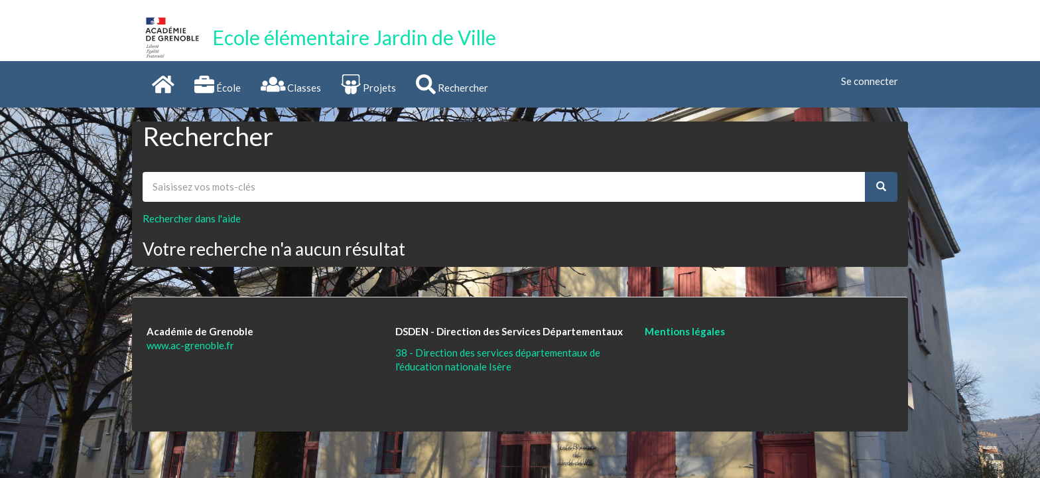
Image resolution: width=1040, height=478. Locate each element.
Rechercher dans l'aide (192, 218)
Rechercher (452, 84)
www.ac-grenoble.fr (190, 345)
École (217, 84)
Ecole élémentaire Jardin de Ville (354, 37)
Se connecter (869, 81)
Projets (368, 84)
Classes (291, 84)
